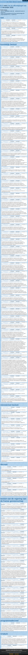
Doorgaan (11, 653)
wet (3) (2, 11)
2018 (11, 7)
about (10, 1)
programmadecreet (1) (5, 14)
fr (26, 0)
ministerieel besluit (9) (20, 11)
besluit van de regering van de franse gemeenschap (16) (12, 13)
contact (19, 1)
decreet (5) (3, 12)
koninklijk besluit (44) (9, 11)
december (5, 7)
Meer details (17, 653)
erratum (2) (13, 14)
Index (6, 5)
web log (15, 1)
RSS (7, 1)
